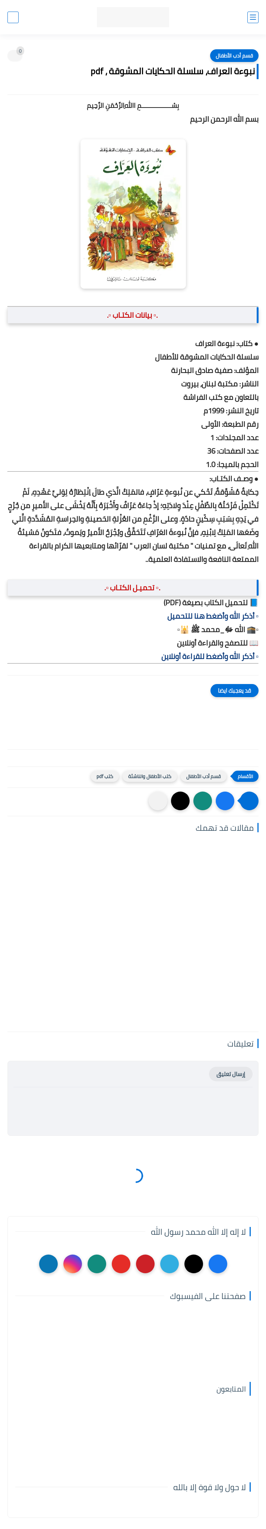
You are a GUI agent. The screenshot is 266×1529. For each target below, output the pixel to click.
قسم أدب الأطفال (234, 55)
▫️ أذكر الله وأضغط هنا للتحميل (213, 616)
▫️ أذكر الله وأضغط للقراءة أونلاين (210, 656)
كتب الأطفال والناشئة (149, 776)
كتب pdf (104, 776)
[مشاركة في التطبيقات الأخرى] (158, 801)
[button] (225, 801)
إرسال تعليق (230, 1074)
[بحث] (13, 17)
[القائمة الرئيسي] (253, 17)
